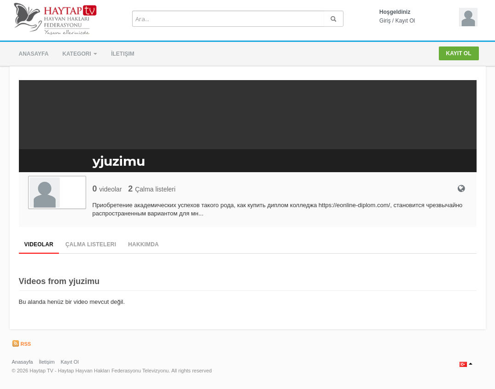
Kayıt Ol (405, 20)
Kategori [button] (79, 54)
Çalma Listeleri (90, 244)
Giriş (385, 20)
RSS (21, 344)
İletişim (122, 54)
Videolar (38, 244)
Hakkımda (143, 244)
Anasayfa (34, 54)
